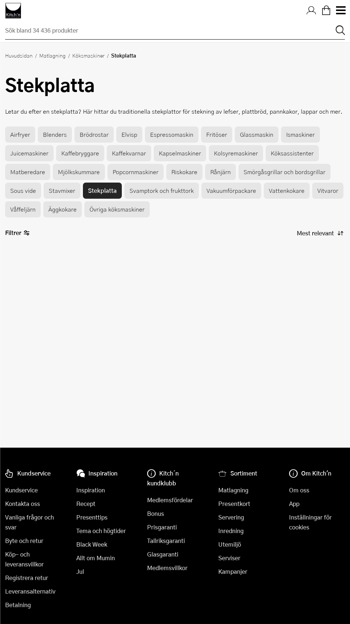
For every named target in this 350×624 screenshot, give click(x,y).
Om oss (299, 490)
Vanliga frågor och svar (29, 522)
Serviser (229, 558)
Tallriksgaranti (166, 540)
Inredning (231, 530)
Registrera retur (26, 577)
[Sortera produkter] (319, 233)
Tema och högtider (101, 530)
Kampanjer (232, 571)
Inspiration (90, 490)
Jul (80, 571)
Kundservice (21, 490)
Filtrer (17, 233)
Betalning (18, 605)
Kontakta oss (22, 503)
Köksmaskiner (88, 55)
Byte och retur (24, 540)
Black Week (91, 544)
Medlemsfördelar (170, 500)
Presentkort (234, 503)
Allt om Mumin (95, 558)
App (294, 503)
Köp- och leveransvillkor (24, 559)
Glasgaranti (162, 554)
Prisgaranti (162, 527)
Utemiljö (229, 544)
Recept (85, 503)
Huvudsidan (19, 55)
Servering (231, 517)
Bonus (155, 513)
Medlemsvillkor (167, 568)
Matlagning (52, 55)
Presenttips (91, 517)
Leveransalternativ (30, 591)
